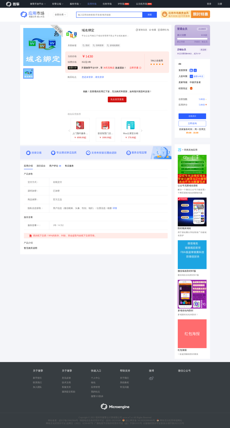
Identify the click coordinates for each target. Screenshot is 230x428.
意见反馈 (66, 378)
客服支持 (66, 387)
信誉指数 (192, 99)
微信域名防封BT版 (187, 271)
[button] (69, 130)
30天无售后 (108, 68)
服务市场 (75, 4)
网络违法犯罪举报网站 (169, 420)
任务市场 (107, 4)
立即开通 (135, 68)
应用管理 (95, 387)
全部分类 (60, 14)
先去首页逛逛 (117, 99)
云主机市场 (141, 4)
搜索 (150, 14)
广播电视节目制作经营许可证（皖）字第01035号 (117, 423)
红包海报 (182, 350)
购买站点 (72, 77)
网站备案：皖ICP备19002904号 (63, 420)
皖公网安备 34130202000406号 (138, 420)
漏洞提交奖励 (68, 392)
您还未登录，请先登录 (93, 77)
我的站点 (95, 392)
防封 (86, 45)
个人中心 (95, 378)
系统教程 (124, 382)
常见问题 (124, 387)
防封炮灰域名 (184, 228)
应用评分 (192, 104)
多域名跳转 (113, 45)
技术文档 (66, 382)
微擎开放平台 (38, 4)
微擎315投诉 (97, 396)
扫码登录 (98, 45)
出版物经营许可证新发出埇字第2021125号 (163, 423)
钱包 (93, 382)
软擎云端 (58, 4)
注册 (220, 4)
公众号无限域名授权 (188, 185)
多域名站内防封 (185, 310)
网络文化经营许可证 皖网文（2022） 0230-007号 (69, 423)
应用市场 (92, 4)
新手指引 (37, 378)
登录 (209, 4)
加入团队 (37, 387)
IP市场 (121, 4)
